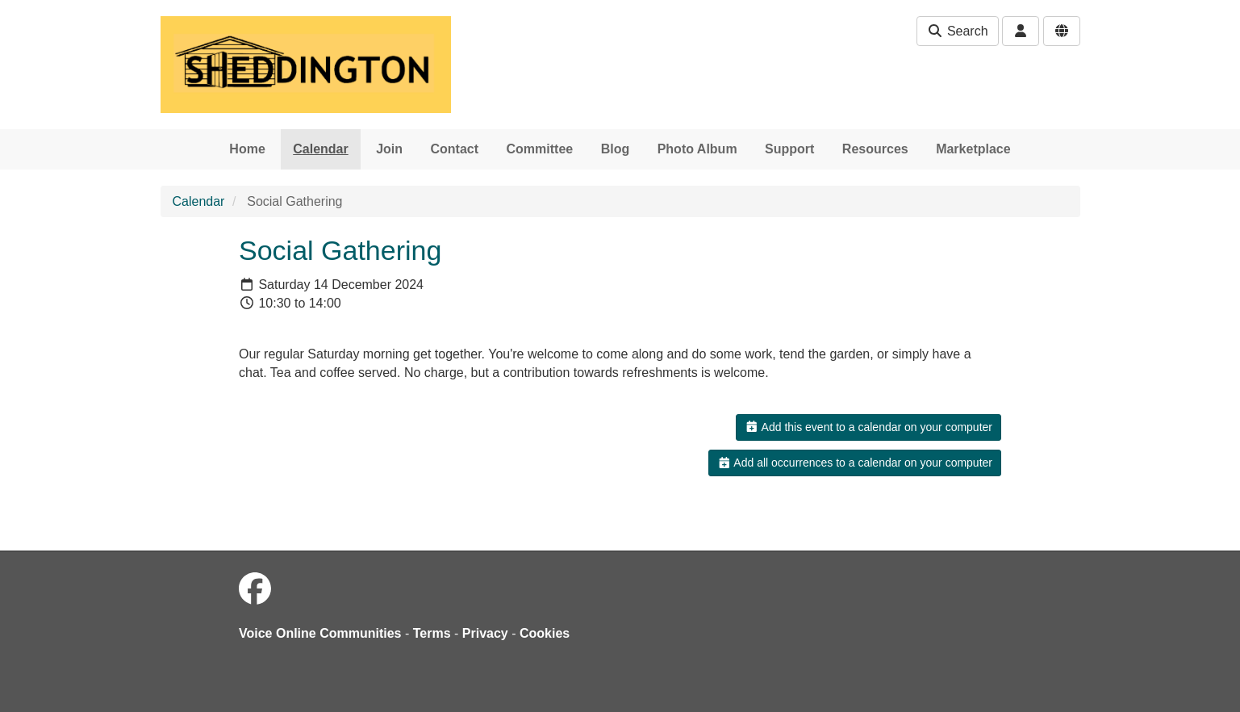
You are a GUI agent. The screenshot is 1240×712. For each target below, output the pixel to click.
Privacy (485, 633)
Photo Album (697, 149)
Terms (432, 633)
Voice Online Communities (320, 633)
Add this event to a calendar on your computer (868, 427)
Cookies (545, 633)
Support (789, 149)
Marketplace (973, 149)
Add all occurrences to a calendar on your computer (854, 462)
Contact (455, 149)
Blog (615, 149)
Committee (540, 149)
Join (389, 149)
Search (957, 31)
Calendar (320, 149)
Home (247, 149)
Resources (875, 149)
